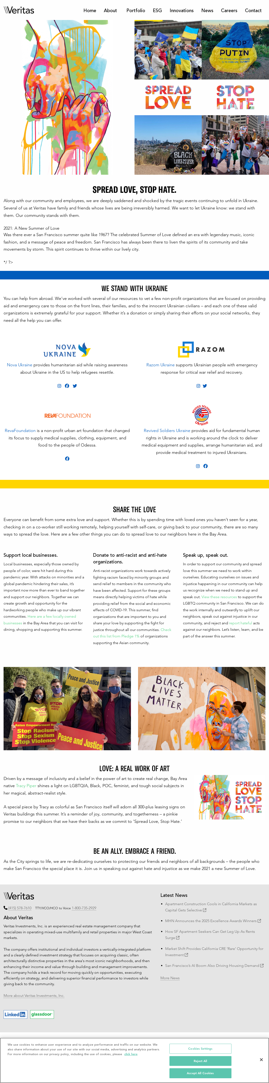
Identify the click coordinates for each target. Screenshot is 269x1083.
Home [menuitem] (89, 11)
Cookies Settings (200, 1049)
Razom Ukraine (160, 365)
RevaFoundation (20, 430)
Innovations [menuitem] (182, 11)
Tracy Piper (26, 785)
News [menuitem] (207, 11)
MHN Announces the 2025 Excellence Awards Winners (213, 921)
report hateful (240, 623)
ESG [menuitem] (157, 11)
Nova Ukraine (19, 365)
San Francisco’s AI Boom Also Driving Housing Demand (214, 965)
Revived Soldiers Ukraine (167, 430)
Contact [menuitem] (253, 11)
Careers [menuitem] (229, 11)
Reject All (200, 1061)
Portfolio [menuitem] (135, 11)
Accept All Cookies (200, 1073)
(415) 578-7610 (19, 908)
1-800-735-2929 (84, 908)
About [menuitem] (110, 11)
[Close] (261, 1059)
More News (170, 978)
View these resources (219, 597)
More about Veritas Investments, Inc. (34, 995)
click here (130, 1054)
